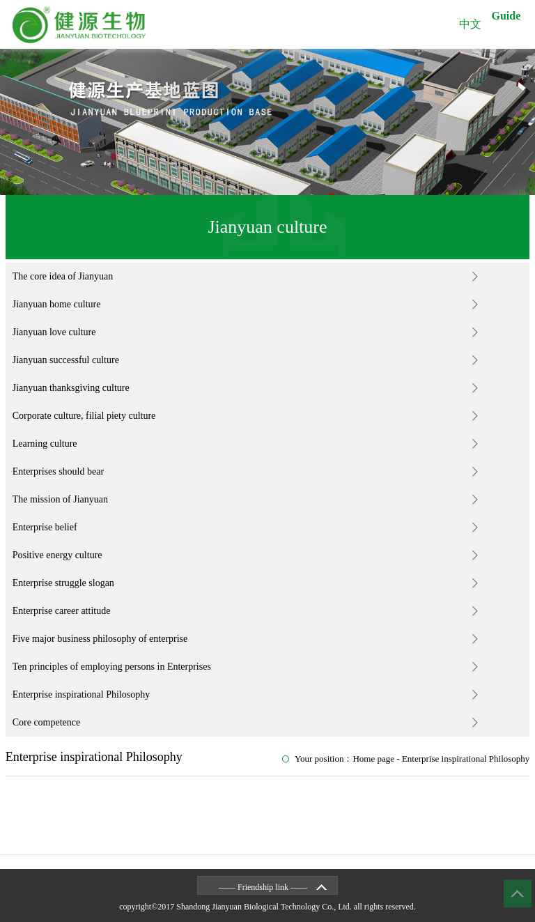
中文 (470, 24)
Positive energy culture (57, 555)
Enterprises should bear (58, 471)
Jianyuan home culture (57, 304)
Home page (373, 758)
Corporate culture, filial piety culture (84, 415)
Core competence (47, 722)
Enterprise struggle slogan (63, 583)
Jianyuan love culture (54, 332)
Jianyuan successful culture (66, 360)
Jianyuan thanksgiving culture (71, 388)
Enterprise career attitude (62, 611)
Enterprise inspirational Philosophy (81, 694)
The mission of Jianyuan (60, 499)
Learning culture (45, 443)
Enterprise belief (45, 527)
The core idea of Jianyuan (63, 276)
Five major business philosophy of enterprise (100, 638)
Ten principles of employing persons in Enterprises (112, 666)
